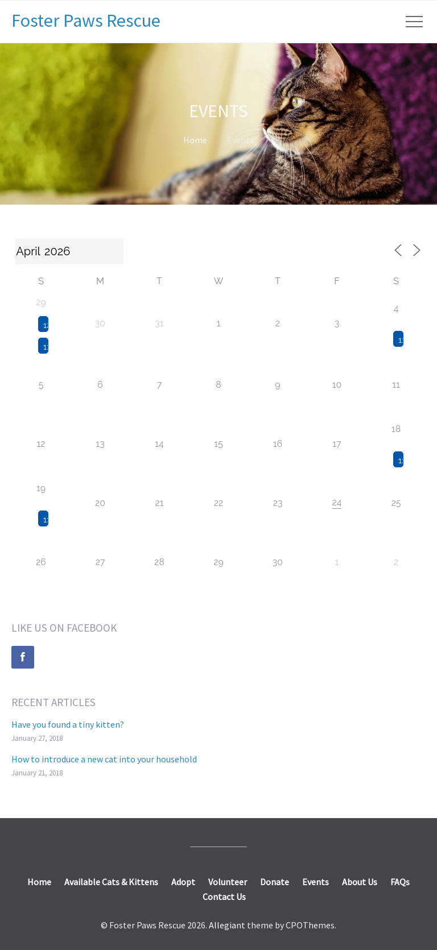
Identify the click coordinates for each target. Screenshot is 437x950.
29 (41, 302)
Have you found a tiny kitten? (67, 724)
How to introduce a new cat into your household (104, 759)
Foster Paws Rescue (85, 20)
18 (396, 429)
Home (195, 140)
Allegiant (227, 925)
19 (41, 488)
